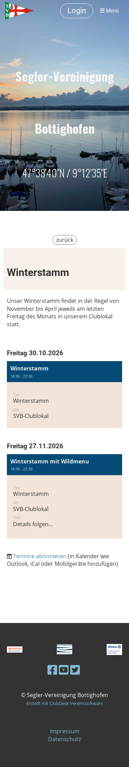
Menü (109, 11)
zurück (64, 240)
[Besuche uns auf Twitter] (75, 669)
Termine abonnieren (39, 556)
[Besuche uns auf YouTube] (63, 669)
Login (76, 10)
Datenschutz (64, 739)
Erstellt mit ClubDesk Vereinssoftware (64, 703)
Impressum (64, 731)
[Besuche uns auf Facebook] (52, 669)
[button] (64, 394)
